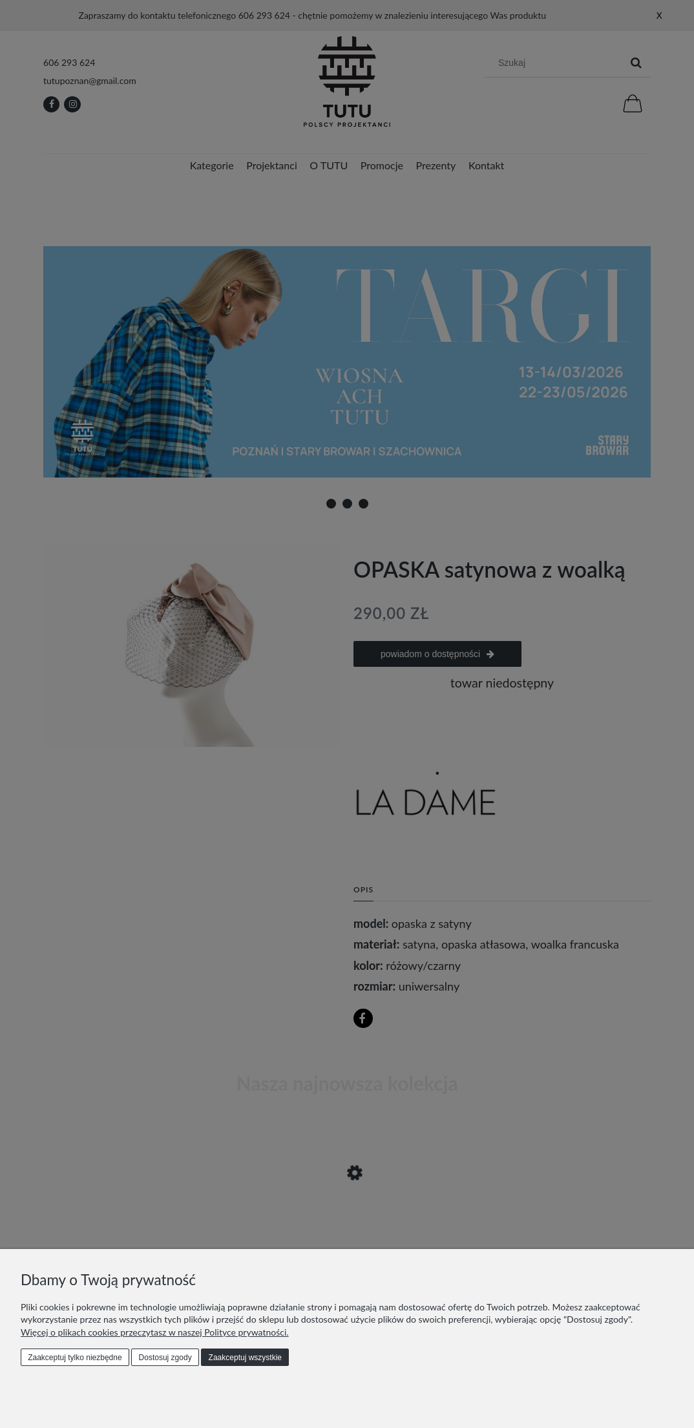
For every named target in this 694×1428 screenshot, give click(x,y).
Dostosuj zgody (165, 1357)
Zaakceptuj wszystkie (245, 1357)
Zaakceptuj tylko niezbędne (74, 1357)
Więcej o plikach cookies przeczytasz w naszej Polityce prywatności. (155, 1332)
